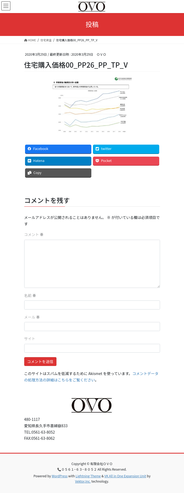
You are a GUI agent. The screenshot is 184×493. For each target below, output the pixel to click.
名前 (30, 295)
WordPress (60, 476)
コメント (34, 234)
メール (32, 317)
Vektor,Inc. (83, 481)
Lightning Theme (88, 476)
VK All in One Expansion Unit (125, 476)
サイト (29, 338)
